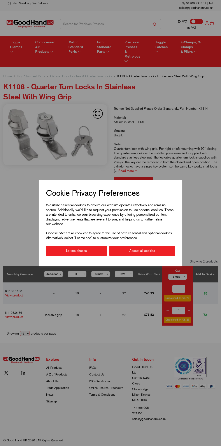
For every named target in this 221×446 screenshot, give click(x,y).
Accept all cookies (142, 251)
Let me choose (76, 251)
